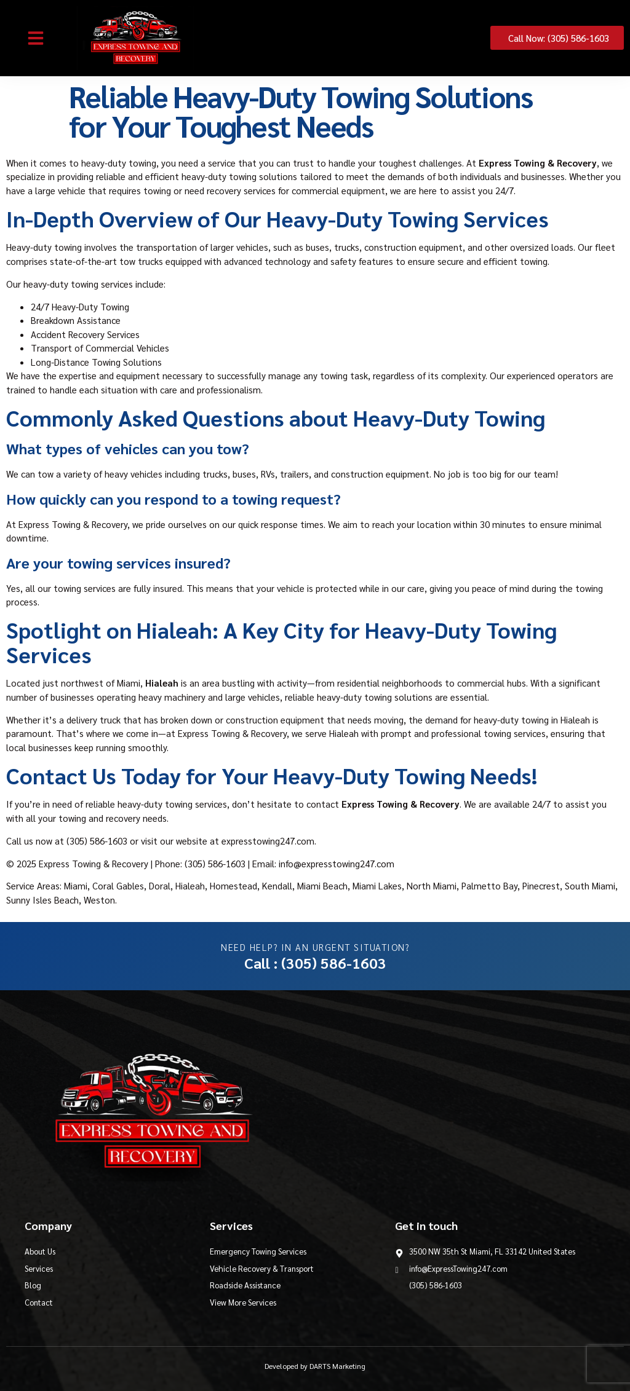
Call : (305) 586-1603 (315, 962)
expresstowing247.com (267, 840)
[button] (36, 38)
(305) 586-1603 (96, 840)
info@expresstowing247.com (336, 863)
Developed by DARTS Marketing (315, 1366)
